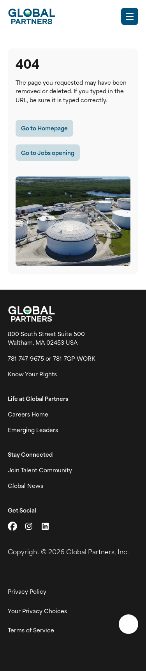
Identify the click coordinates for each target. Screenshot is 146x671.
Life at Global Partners (38, 398)
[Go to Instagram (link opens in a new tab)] (28, 526)
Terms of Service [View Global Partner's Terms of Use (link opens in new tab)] (31, 630)
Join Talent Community (40, 470)
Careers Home (28, 414)
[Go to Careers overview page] (31, 16)
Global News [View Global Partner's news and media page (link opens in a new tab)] (25, 485)
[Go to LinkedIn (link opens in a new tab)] (45, 526)
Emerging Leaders (33, 429)
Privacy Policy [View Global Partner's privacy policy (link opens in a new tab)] (27, 591)
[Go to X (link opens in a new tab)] (12, 526)
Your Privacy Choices (37, 611)
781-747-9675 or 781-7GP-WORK (51, 358)
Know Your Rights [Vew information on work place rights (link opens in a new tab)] (32, 374)
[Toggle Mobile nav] (129, 16)
